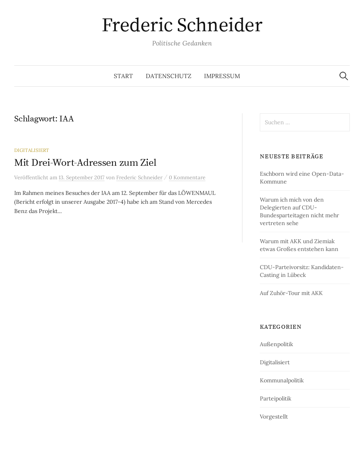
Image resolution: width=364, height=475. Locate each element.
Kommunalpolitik (282, 380)
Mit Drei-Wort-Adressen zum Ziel (85, 163)
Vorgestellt (274, 416)
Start (123, 76)
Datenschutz (168, 76)
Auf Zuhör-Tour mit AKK (291, 292)
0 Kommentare (187, 177)
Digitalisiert (31, 150)
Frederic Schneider (182, 25)
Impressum (222, 76)
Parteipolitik (275, 398)
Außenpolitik (276, 344)
